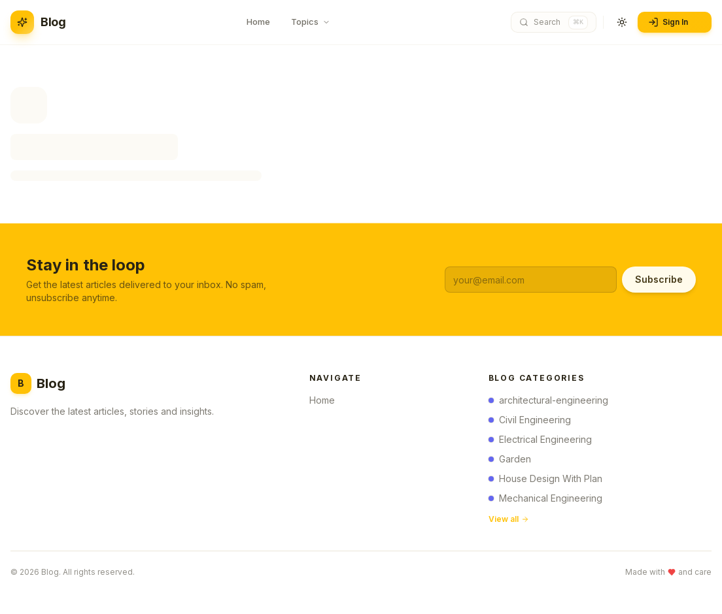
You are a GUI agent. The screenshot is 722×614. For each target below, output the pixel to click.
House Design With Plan (545, 479)
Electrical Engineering (540, 439)
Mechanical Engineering (545, 498)
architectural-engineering (548, 400)
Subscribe (659, 279)
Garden (510, 459)
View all (509, 520)
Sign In (673, 22)
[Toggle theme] (622, 22)
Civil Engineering (530, 420)
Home (326, 400)
